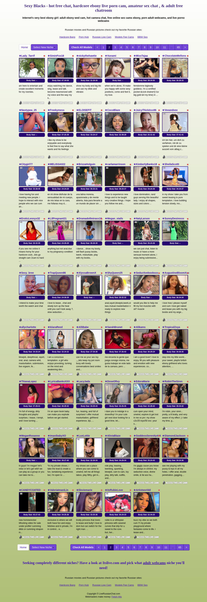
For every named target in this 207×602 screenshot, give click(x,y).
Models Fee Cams (124, 37)
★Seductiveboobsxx (145, 272)
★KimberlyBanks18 (145, 164)
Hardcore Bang (67, 37)
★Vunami (110, 55)
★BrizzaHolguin (85, 164)
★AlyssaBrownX (86, 272)
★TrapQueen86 (57, 272)
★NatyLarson (141, 218)
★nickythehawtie (86, 55)
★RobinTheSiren (172, 381)
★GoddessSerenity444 (147, 435)
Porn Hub (84, 37)
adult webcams (154, 563)
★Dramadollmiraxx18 (89, 218)
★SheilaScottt (170, 164)
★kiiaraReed (55, 327)
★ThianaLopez (28, 381)
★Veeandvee (169, 110)
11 (164, 47)
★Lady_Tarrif (27, 55)
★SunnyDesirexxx (173, 218)
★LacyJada (83, 381)
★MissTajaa (140, 55)
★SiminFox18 (56, 55)
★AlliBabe (82, 327)
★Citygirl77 (26, 164)
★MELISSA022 (56, 164)
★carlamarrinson (115, 164)
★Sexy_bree (26, 272)
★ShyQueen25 (114, 272)
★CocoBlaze (112, 110)
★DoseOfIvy (112, 381)
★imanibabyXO (57, 435)
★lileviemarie (84, 490)
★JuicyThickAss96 (144, 110)
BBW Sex (142, 37)
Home (24, 47)
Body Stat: (31, 80)
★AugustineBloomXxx (175, 272)
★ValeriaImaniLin (58, 490)
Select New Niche (44, 47)
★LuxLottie (83, 435)
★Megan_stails (114, 218)
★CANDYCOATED (30, 490)
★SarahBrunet (113, 327)
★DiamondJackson (173, 435)
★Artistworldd (142, 490)
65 (178, 47)
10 (157, 47)
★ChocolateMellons (174, 55)
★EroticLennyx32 (29, 218)
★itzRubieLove (114, 490)
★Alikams (139, 327)
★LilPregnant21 (57, 218)
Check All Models (81, 47)
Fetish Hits (117, 597)
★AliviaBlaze (113, 435)
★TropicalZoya (171, 327)
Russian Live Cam (101, 37)
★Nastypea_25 (28, 110)
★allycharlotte (27, 327)
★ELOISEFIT (84, 110)
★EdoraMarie (141, 381)
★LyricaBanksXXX (59, 381)
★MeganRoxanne (29, 435)
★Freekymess (56, 110)
